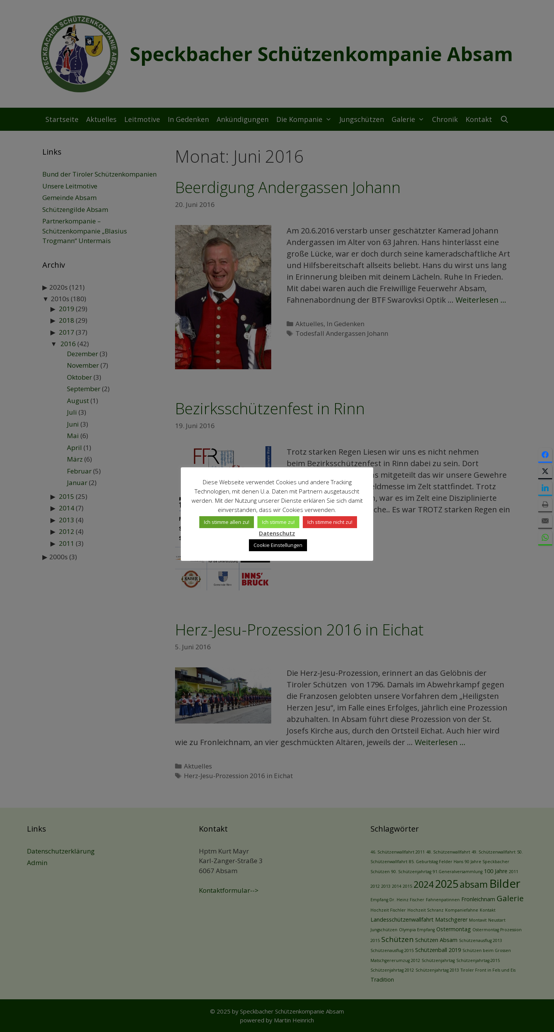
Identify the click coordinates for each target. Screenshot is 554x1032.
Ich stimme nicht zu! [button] (329, 522)
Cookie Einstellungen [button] (278, 545)
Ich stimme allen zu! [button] (226, 522)
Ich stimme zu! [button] (278, 522)
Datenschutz (277, 533)
